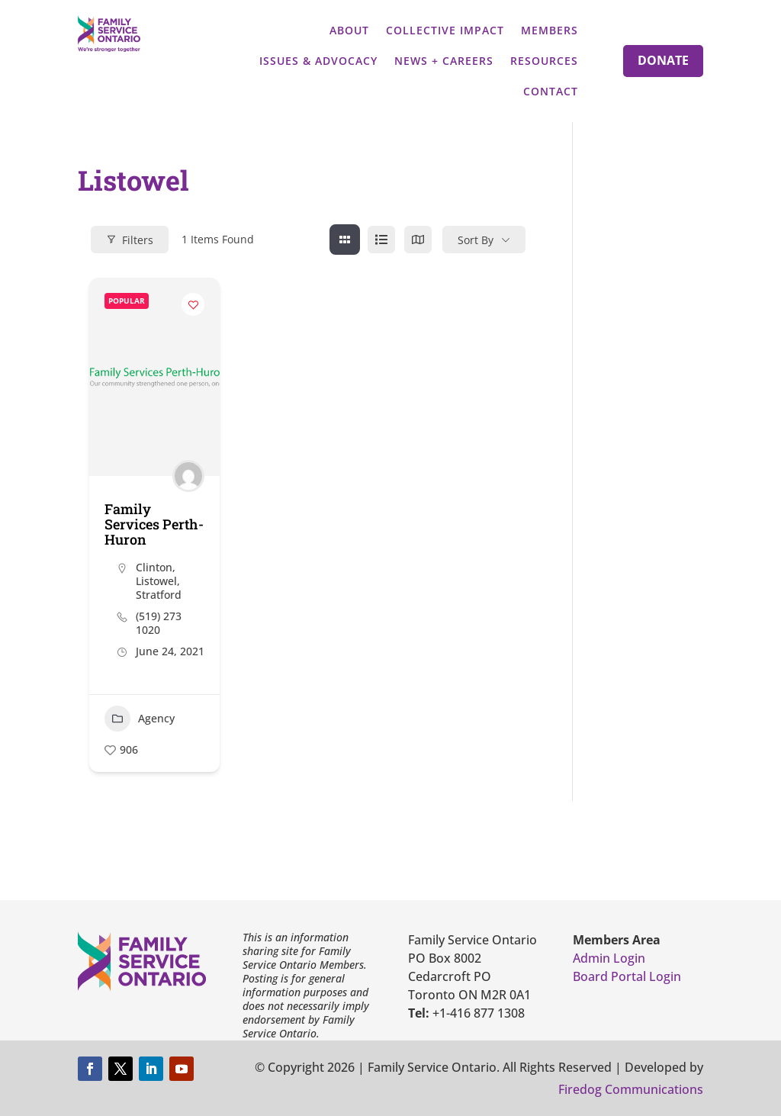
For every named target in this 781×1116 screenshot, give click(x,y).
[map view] (418, 239)
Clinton (154, 567)
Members (549, 30)
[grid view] (344, 239)
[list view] (381, 239)
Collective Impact (445, 30)
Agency (139, 719)
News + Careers (443, 60)
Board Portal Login (627, 976)
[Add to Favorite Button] (193, 304)
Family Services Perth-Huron (154, 524)
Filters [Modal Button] (129, 240)
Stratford (159, 594)
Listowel (156, 581)
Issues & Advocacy (318, 60)
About (349, 30)
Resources (544, 60)
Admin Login (609, 958)
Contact (550, 91)
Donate (663, 60)
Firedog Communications (630, 1089)
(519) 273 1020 (159, 623)
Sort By (475, 240)
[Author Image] (188, 476)
